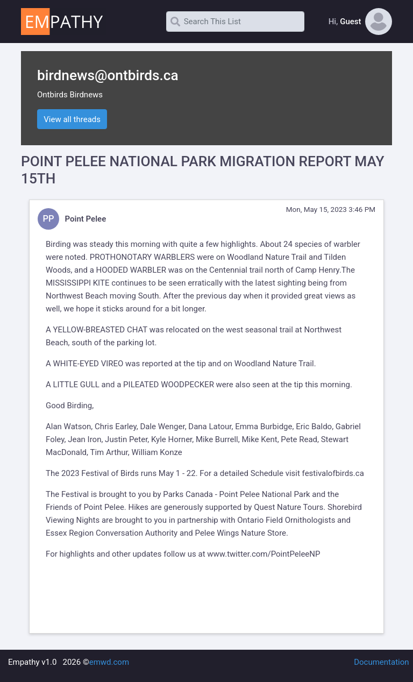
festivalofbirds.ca (333, 473)
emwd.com (109, 662)
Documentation (381, 662)
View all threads (72, 119)
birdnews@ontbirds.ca (108, 75)
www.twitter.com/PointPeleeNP (263, 554)
